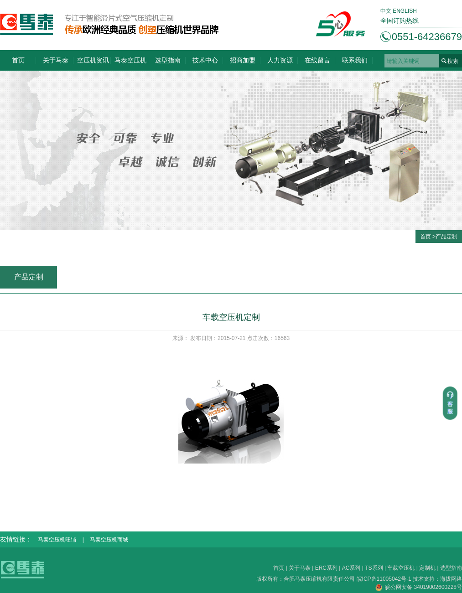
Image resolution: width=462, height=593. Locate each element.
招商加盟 (242, 60)
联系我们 (355, 60)
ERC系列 (326, 568)
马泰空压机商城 (109, 539)
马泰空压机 (130, 60)
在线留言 (317, 60)
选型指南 (168, 60)
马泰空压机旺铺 (57, 539)
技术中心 (205, 60)
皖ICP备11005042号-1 (385, 579)
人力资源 (280, 60)
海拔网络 (451, 579)
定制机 (427, 568)
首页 (18, 60)
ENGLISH (405, 11)
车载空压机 (401, 568)
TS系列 (374, 568)
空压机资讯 (93, 60)
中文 (385, 11)
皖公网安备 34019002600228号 (418, 587)
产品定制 (446, 236)
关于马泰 (55, 60)
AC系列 (351, 568)
